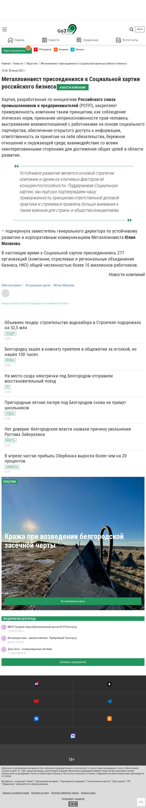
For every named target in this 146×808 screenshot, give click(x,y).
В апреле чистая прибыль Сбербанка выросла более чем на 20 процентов (66, 458)
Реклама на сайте (40, 793)
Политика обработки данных (65, 793)
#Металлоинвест (12, 285)
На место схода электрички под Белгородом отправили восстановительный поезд (59, 378)
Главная (16, 40)
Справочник (87, 40)
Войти (139, 29)
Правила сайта (88, 793)
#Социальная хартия (38, 285)
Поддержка (67, 798)
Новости (50, 40)
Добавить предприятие (73, 662)
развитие (79, 798)
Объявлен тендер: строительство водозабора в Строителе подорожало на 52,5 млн (73, 325)
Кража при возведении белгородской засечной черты (64, 541)
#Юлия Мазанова (63, 285)
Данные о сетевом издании (15, 793)
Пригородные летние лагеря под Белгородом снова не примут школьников (65, 405)
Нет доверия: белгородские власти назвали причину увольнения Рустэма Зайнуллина (68, 431)
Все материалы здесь (73, 601)
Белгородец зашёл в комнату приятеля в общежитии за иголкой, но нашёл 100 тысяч (70, 351)
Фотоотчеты (127, 40)
